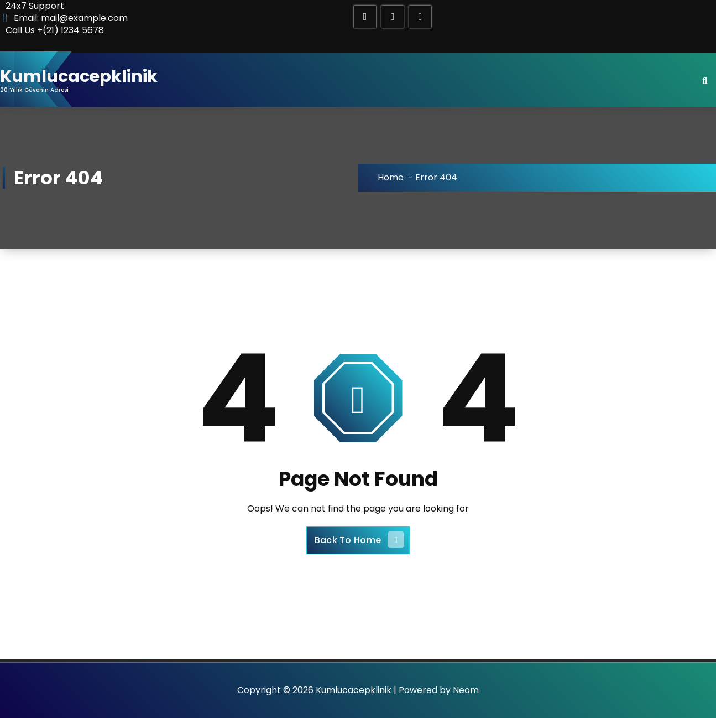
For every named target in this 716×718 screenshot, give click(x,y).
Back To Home (360, 539)
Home (391, 177)
